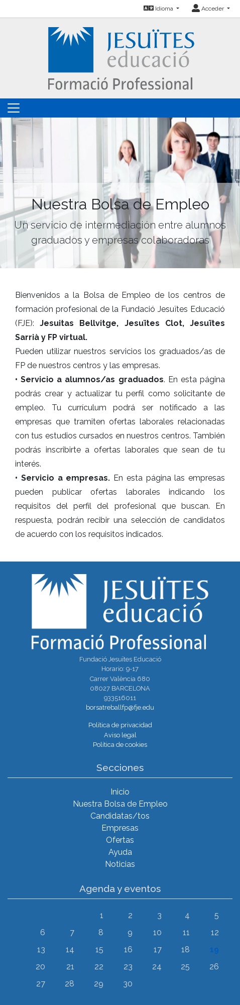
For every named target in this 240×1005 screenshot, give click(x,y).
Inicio (120, 792)
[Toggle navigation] (13, 108)
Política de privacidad (120, 725)
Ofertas (120, 840)
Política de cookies (120, 744)
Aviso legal (120, 735)
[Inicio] (120, 57)
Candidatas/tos (120, 816)
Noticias (120, 864)
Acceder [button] (208, 8)
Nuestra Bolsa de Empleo (120, 804)
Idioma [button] (159, 8)
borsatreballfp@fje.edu (120, 707)
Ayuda (120, 852)
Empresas (120, 828)
